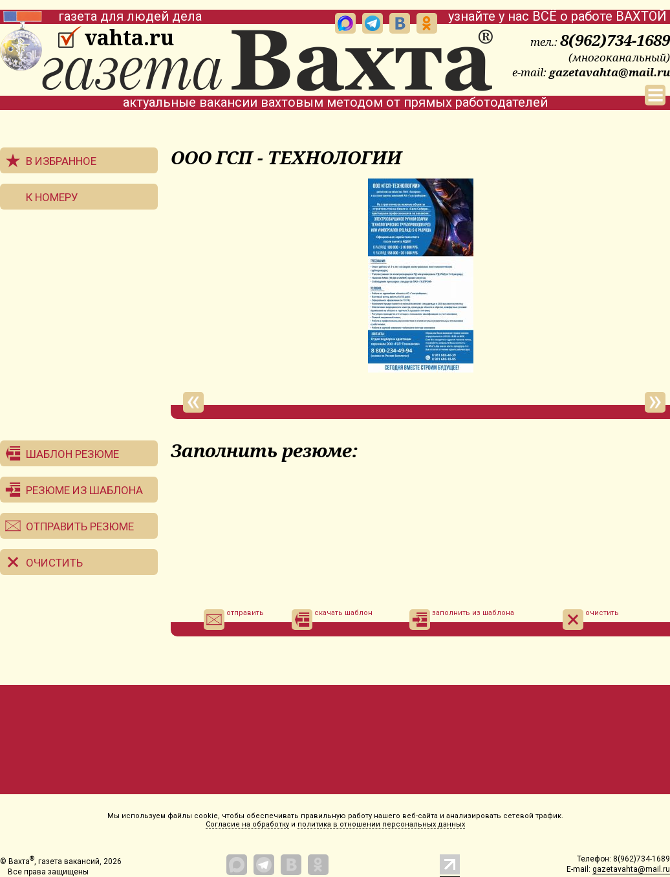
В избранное (61, 161)
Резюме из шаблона (84, 490)
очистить (591, 619)
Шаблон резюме (72, 454)
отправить (234, 619)
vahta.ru (129, 37)
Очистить (54, 562)
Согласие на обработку (247, 824)
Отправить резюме (80, 526)
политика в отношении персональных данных (381, 824)
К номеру (52, 197)
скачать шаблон (332, 619)
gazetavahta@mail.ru (609, 72)
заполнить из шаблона (461, 619)
